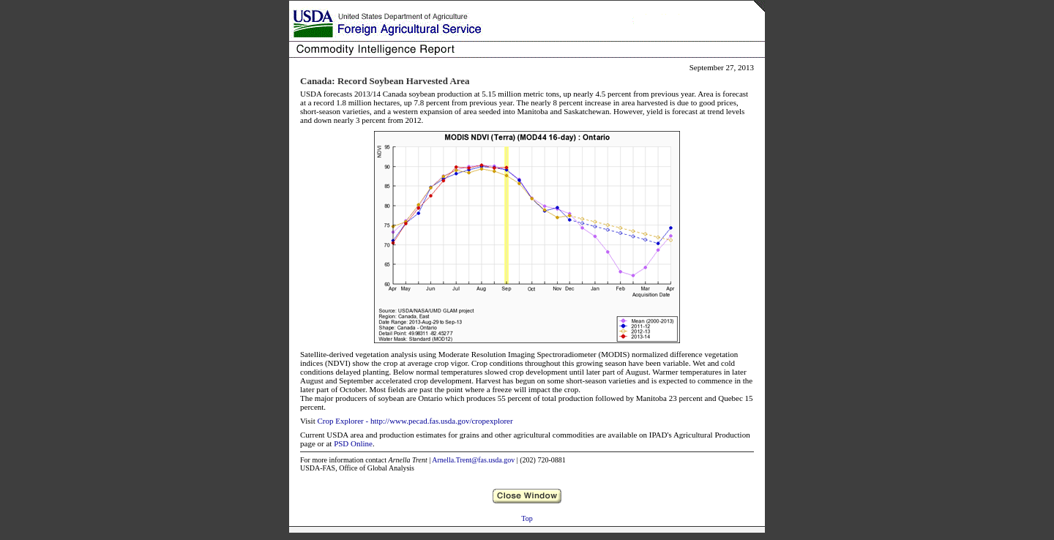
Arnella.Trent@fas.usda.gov (473, 460)
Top (526, 518)
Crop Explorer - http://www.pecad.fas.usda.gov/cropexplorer (414, 420)
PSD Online (353, 443)
